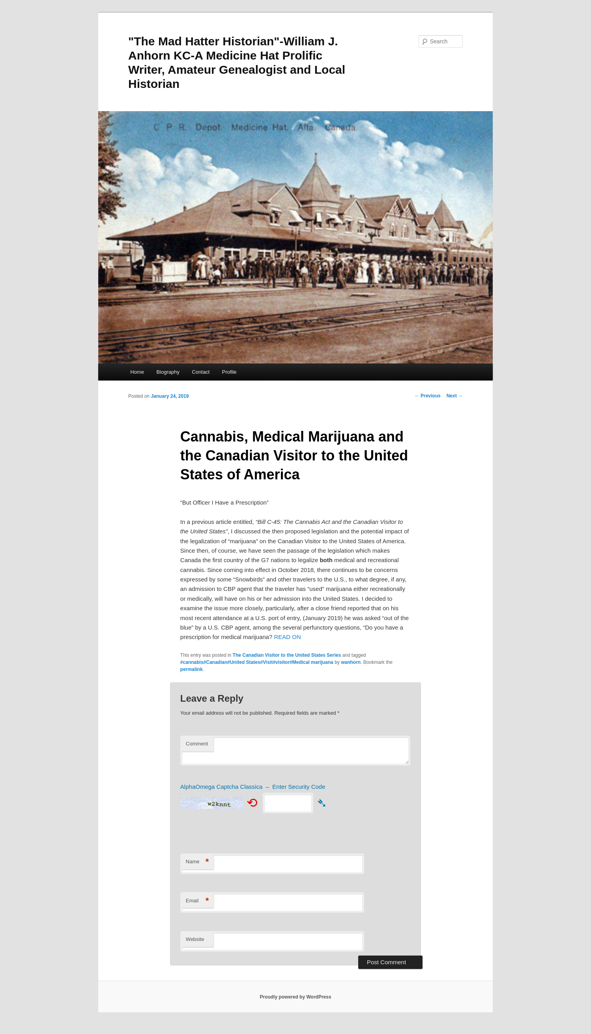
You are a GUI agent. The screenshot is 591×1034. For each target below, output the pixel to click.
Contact (200, 372)
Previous (428, 396)
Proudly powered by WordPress (295, 997)
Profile (229, 372)
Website (195, 939)
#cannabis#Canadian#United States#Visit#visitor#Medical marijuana (256, 662)
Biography (168, 372)
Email (197, 901)
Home (137, 372)
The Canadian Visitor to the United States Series (287, 655)
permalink (191, 669)
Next (455, 396)
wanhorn (351, 662)
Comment (197, 744)
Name (197, 862)
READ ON (287, 636)
